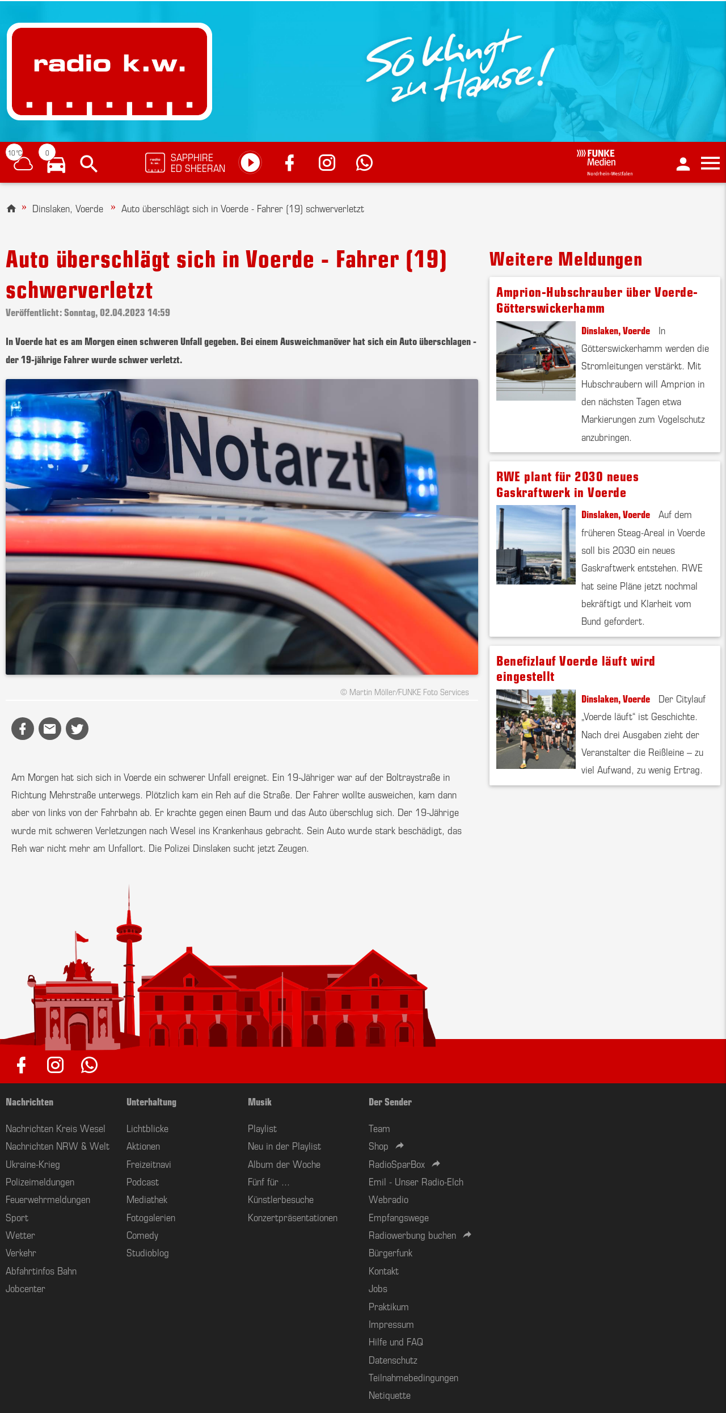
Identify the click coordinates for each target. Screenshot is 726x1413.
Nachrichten (29, 1101)
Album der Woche (284, 1163)
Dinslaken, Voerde (67, 207)
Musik (260, 1101)
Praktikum (389, 1305)
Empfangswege (399, 1216)
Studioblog (147, 1251)
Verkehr (21, 1251)
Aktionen (143, 1145)
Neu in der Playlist (284, 1145)
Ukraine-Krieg (33, 1163)
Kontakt (384, 1270)
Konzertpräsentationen (292, 1216)
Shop (379, 1145)
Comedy (142, 1234)
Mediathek (146, 1198)
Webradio (388, 1198)
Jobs (378, 1287)
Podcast (142, 1181)
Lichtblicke (147, 1127)
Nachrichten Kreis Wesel (55, 1127)
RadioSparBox (397, 1163)
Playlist (262, 1127)
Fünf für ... (269, 1181)
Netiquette (390, 1394)
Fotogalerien (150, 1216)
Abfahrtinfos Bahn (41, 1270)
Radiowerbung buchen (412, 1234)
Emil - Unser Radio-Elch (416, 1181)
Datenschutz (393, 1359)
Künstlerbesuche (281, 1198)
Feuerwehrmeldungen (48, 1198)
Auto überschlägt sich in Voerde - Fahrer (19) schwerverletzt (242, 207)
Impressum (391, 1323)
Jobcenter (25, 1287)
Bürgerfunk (390, 1251)
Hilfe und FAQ (396, 1341)
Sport (17, 1216)
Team (379, 1127)
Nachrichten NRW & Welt (57, 1145)
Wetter (20, 1234)
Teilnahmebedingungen (413, 1376)
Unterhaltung (151, 1101)
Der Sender (390, 1101)
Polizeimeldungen (40, 1181)
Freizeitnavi (148, 1163)
